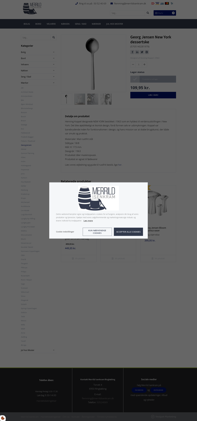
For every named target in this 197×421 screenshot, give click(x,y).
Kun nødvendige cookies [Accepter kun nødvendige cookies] (97, 231)
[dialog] (98, 210)
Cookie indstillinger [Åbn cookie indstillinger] (65, 232)
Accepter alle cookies (128, 232)
